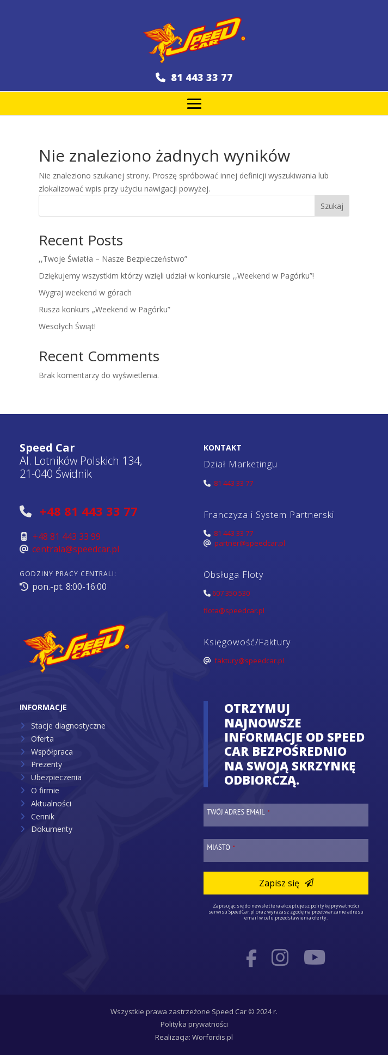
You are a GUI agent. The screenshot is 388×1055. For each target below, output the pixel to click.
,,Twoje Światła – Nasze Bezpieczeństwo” (113, 259)
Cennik (42, 816)
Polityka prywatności (194, 1024)
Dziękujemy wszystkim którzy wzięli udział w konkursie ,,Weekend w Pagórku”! (176, 275)
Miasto (221, 847)
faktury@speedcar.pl (249, 660)
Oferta (42, 738)
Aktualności (51, 803)
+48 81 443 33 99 (67, 536)
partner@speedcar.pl (249, 543)
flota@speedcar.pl (234, 610)
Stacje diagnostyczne (68, 725)
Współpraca (52, 751)
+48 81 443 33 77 (89, 511)
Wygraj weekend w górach (85, 292)
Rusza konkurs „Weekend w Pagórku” (104, 309)
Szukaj (332, 206)
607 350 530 (231, 593)
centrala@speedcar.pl (75, 549)
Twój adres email (238, 811)
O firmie (45, 790)
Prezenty (46, 764)
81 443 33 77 (194, 77)
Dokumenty (51, 829)
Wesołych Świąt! (67, 326)
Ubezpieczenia (56, 777)
